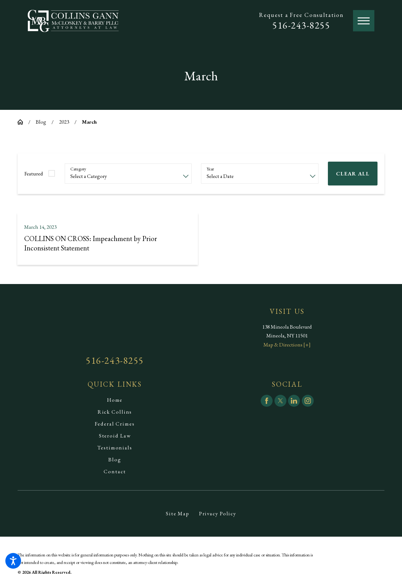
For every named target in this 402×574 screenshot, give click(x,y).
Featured (33, 173)
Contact (115, 471)
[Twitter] (280, 401)
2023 (64, 121)
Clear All (352, 173)
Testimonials (114, 447)
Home (115, 399)
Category (78, 169)
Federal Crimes (114, 423)
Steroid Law (115, 435)
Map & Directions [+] (287, 344)
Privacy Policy (217, 513)
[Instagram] (308, 401)
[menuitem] (115, 400)
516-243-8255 (301, 25)
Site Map (177, 513)
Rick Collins (115, 411)
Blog (41, 121)
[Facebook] (267, 401)
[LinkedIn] (294, 401)
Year (210, 169)
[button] (13, 561)
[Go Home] (23, 122)
